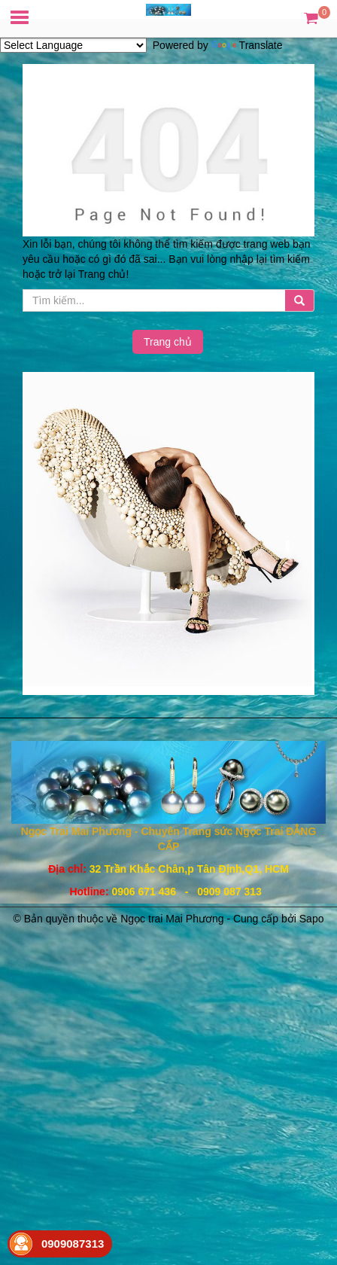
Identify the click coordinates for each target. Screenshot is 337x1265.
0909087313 (72, 1243)
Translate (247, 45)
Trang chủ (168, 342)
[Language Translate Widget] (73, 45)
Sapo (311, 919)
